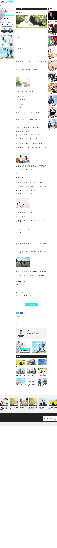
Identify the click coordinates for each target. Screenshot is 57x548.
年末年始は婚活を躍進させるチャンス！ (24, 323)
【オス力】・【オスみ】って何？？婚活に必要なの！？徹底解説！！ (52, 21)
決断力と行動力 (35, 323)
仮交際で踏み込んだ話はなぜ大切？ (24, 408)
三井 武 (27, 330)
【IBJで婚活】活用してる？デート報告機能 (52, 58)
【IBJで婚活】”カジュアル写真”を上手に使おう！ (52, 70)
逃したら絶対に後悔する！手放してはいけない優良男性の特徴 (52, 34)
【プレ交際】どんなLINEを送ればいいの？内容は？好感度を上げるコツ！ (4, 408)
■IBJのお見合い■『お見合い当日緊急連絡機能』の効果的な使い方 (42, 385)
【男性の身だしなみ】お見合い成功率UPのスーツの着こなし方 (52, 105)
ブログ (21, 8)
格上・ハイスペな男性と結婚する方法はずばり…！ (14, 408)
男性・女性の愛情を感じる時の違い (52, 46)
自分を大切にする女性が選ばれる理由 (20, 366)
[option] (5, 404)
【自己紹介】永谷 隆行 (30, 375)
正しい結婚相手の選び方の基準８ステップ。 (31, 385)
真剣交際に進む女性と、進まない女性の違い (33, 408)
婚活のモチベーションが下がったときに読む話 (43, 408)
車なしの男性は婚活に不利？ (52, 81)
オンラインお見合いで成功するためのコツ (20, 375)
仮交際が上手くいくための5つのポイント (20, 385)
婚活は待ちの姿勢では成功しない (42, 375)
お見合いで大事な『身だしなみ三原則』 (52, 129)
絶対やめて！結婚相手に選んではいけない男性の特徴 (52, 117)
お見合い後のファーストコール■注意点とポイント (52, 93)
